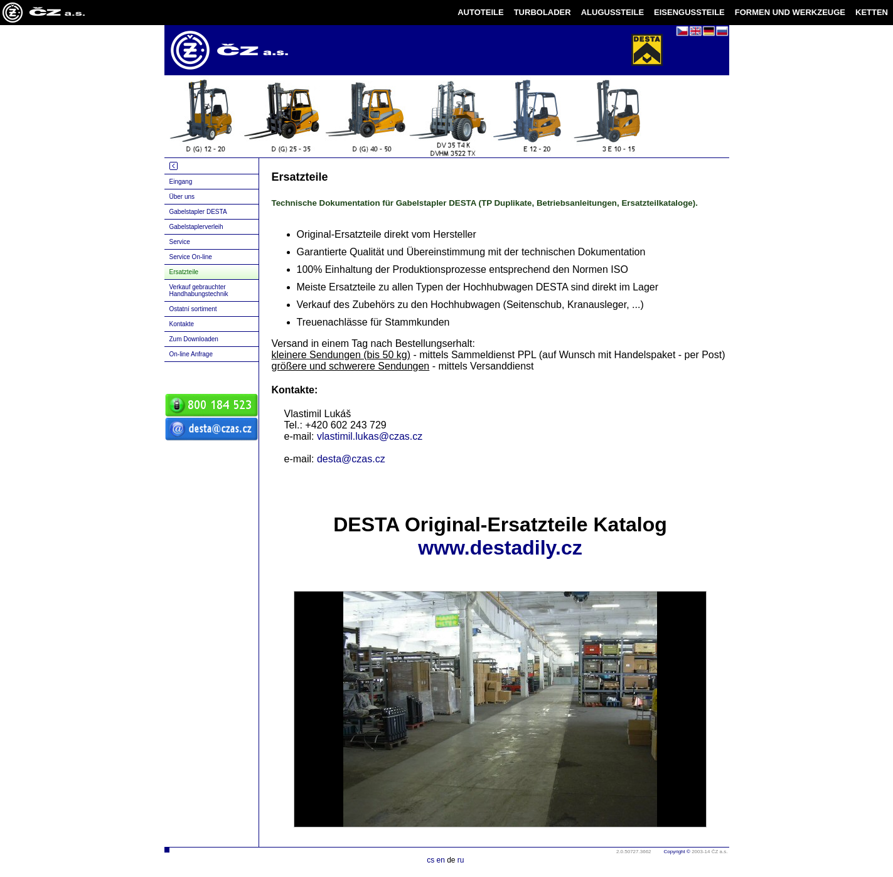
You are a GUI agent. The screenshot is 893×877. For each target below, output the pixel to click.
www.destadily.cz (500, 547)
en (440, 860)
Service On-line (190, 256)
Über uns (182, 196)
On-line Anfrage (191, 354)
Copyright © (677, 851)
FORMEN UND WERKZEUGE (790, 12)
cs (430, 860)
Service (179, 241)
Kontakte (181, 324)
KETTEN (871, 12)
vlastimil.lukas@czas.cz (369, 436)
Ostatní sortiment (193, 309)
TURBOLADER (542, 12)
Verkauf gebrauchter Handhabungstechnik (198, 290)
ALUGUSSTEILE (612, 12)
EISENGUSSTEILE (689, 12)
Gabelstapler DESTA (198, 211)
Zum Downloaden (193, 339)
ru (460, 860)
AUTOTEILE (480, 12)
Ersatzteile (184, 271)
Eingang (181, 181)
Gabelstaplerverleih (196, 226)
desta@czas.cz (351, 459)
